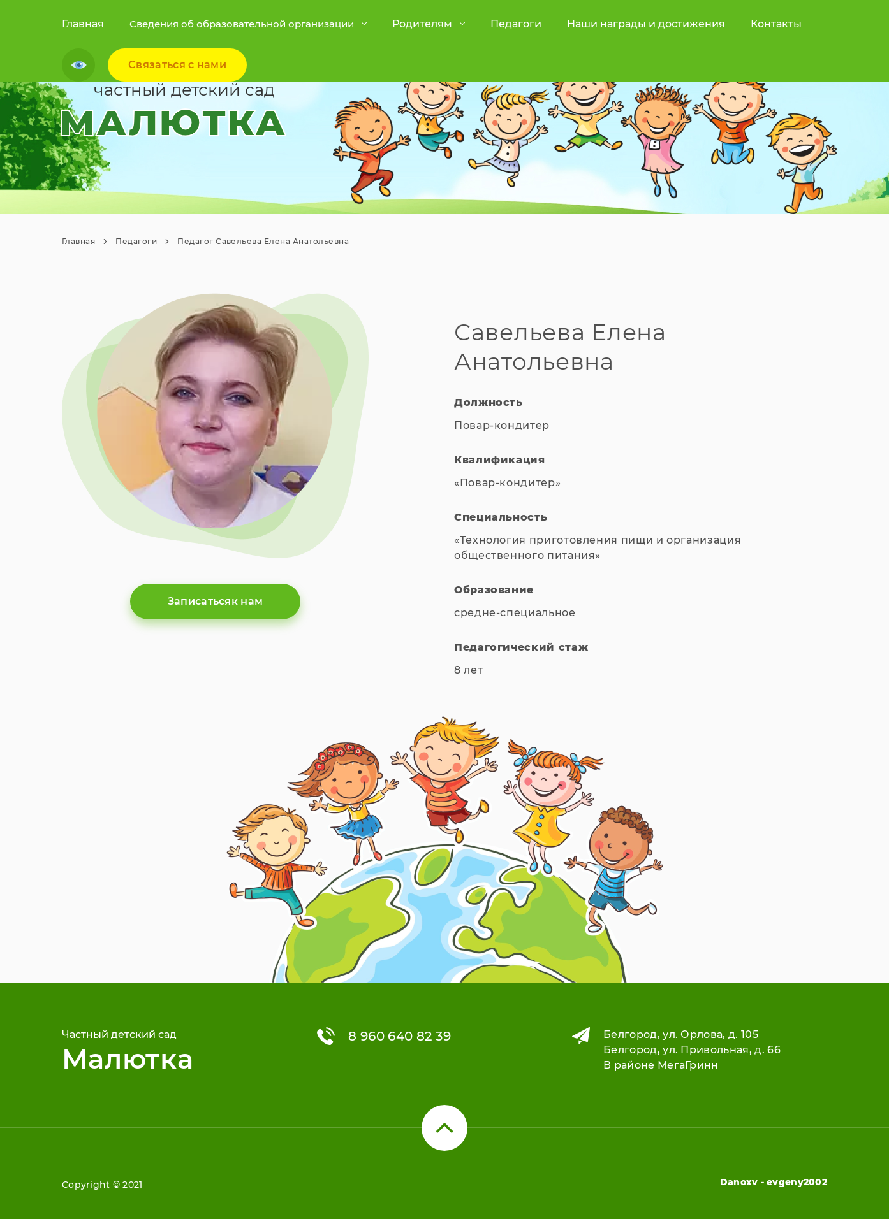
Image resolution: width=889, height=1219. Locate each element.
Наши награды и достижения (646, 24)
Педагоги (515, 24)
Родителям (422, 24)
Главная (83, 24)
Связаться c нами (177, 65)
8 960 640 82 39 (399, 1036)
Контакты (776, 24)
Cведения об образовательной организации (241, 24)
